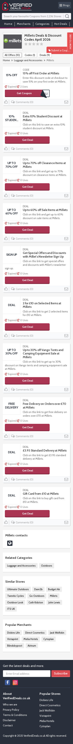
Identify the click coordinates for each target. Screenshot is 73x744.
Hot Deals (60, 24)
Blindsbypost (14, 645)
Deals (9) (45, 55)
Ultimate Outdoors (18, 589)
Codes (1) (30, 55)
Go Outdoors (36, 595)
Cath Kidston (36, 602)
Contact (8, 725)
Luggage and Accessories (28, 60)
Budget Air (54, 589)
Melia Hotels (31, 639)
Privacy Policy (11, 709)
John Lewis (54, 602)
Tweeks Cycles (15, 595)
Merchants (24, 24)
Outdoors (46, 565)
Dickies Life (13, 632)
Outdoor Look (15, 602)
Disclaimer (9, 720)
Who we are (10, 704)
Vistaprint (12, 639)
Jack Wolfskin (57, 632)
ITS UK (11, 608)
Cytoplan (48, 639)
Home (8, 24)
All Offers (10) (12, 55)
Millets (53, 595)
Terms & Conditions (15, 715)
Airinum (32, 645)
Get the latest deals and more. (23, 666)
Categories (42, 24)
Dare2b (38, 589)
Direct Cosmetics (35, 632)
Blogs (65, 5)
